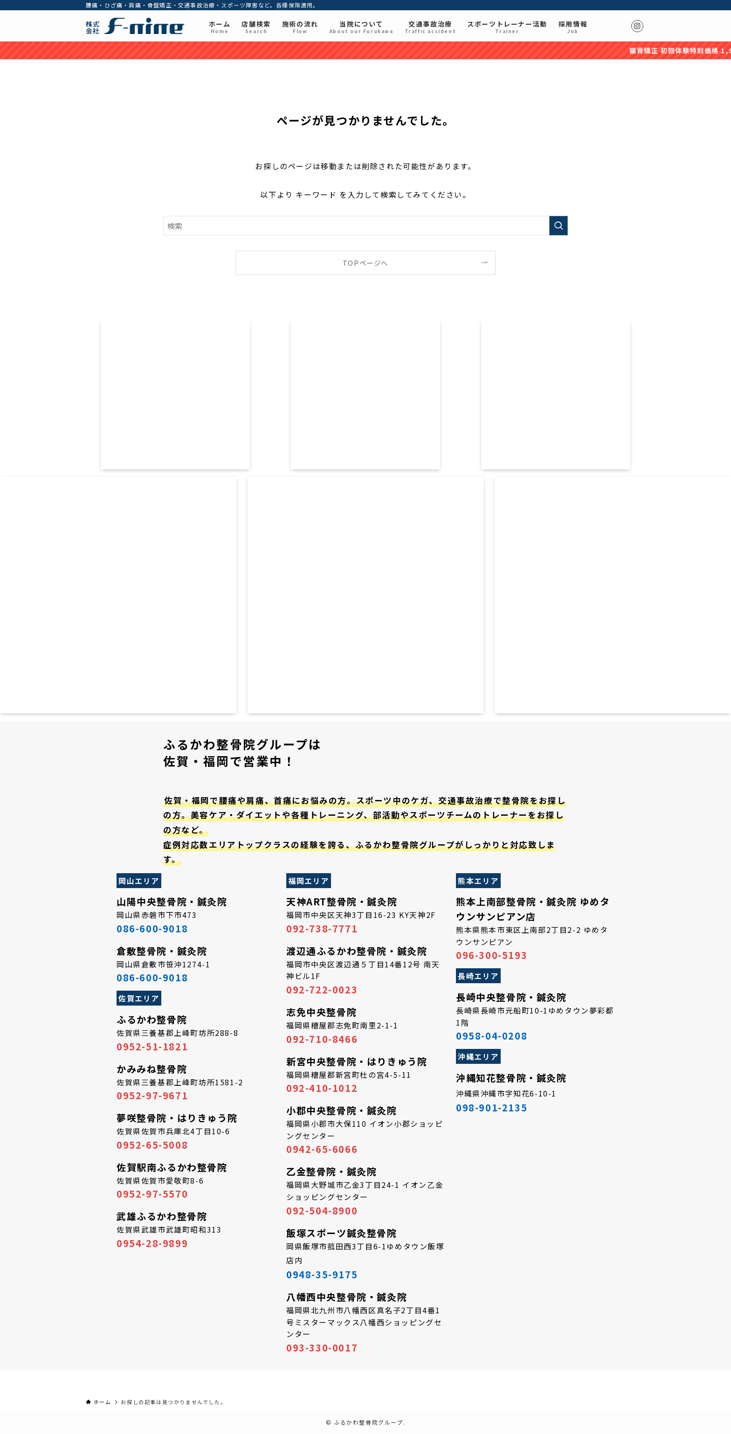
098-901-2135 (491, 1107)
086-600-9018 (152, 928)
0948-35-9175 (322, 1274)
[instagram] (637, 26)
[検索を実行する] (558, 225)
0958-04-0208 (491, 1035)
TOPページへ (365, 263)
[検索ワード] (365, 225)
